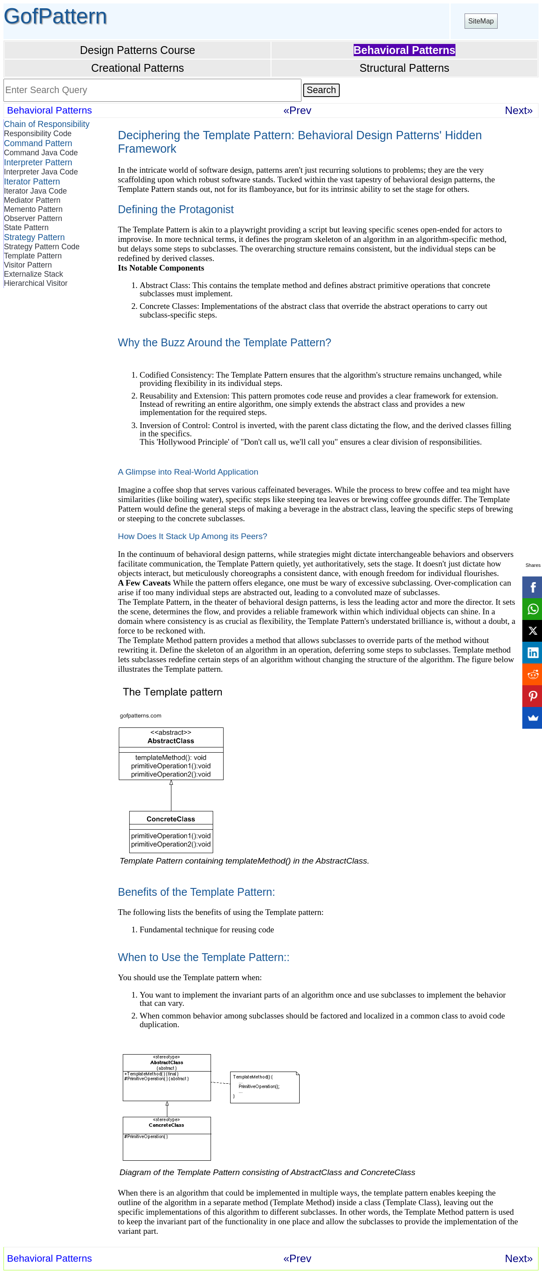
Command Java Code (41, 152)
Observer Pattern (33, 218)
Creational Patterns (137, 68)
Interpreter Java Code (41, 171)
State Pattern (26, 227)
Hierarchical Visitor (35, 283)
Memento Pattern (33, 209)
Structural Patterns (404, 68)
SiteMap (481, 21)
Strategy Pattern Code (42, 246)
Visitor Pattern (28, 265)
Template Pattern (33, 255)
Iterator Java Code (35, 191)
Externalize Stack (33, 274)
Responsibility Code (38, 133)
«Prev (297, 110)
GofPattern (55, 16)
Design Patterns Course (137, 50)
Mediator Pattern (32, 200)
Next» (519, 110)
